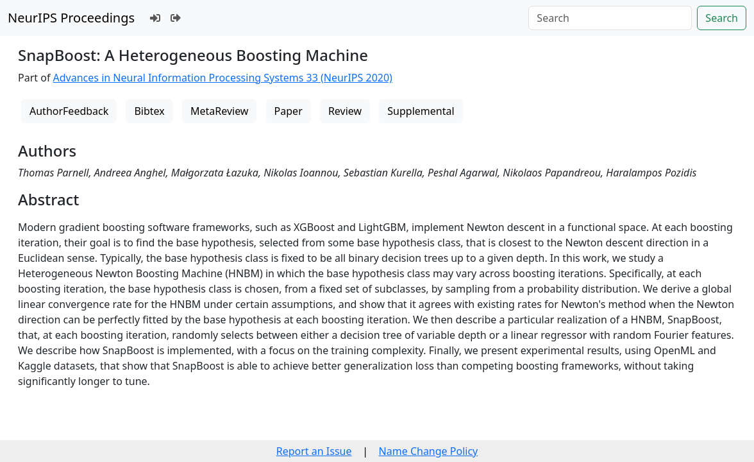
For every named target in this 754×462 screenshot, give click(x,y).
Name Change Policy (428, 451)
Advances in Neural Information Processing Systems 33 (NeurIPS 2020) (222, 78)
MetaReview (219, 111)
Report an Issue (314, 451)
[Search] (610, 18)
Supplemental (420, 111)
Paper (288, 111)
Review (345, 111)
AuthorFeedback (68, 111)
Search (721, 18)
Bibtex (149, 111)
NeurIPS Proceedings (71, 17)
